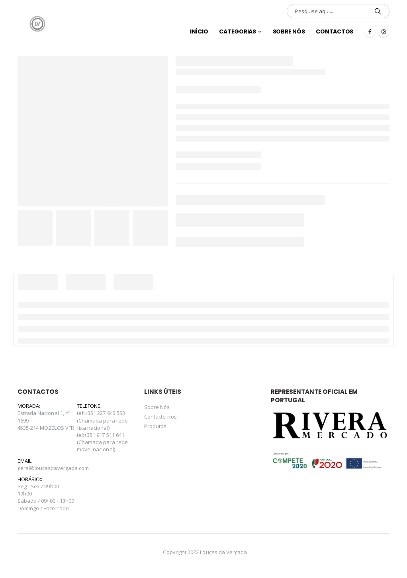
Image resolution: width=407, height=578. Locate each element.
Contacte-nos (160, 416)
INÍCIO (199, 31)
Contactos (334, 31)
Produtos (155, 426)
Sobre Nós (289, 31)
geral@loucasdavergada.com (53, 468)
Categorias (237, 31)
